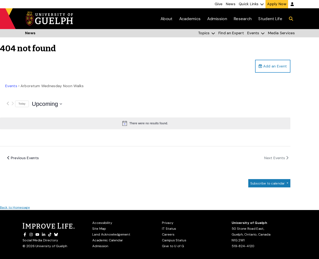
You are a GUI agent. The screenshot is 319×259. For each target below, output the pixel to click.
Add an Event (273, 66)
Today (22, 104)
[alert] (145, 123)
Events (11, 86)
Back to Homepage (15, 207)
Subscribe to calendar (268, 183)
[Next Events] (12, 103)
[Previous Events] (7, 103)
